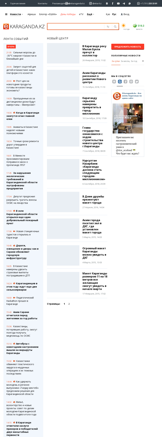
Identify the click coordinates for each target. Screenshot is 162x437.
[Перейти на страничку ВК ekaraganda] (107, 3)
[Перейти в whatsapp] (146, 3)
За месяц (125, 61)
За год (134, 61)
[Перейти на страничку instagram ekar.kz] (95, 3)
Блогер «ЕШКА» (48, 14)
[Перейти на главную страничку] (6, 3)
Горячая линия (17, 3)
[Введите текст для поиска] (77, 26)
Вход (125, 14)
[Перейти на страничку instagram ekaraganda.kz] (75, 3)
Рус (114, 14)
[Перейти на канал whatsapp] (129, 3)
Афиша (32, 14)
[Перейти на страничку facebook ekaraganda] (112, 3)
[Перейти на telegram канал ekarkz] (124, 3)
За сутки (116, 61)
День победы (67, 14)
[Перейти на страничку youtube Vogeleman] (118, 3)
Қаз (108, 14)
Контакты (42, 3)
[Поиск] (115, 27)
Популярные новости (125, 55)
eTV (81, 14)
